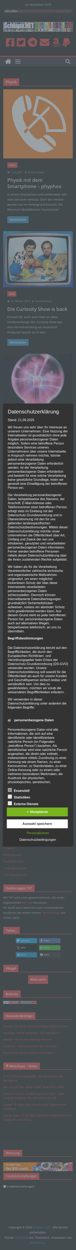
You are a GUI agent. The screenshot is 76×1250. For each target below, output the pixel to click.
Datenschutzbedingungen (37, 839)
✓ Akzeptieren (37, 812)
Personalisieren (38, 833)
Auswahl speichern (37, 823)
